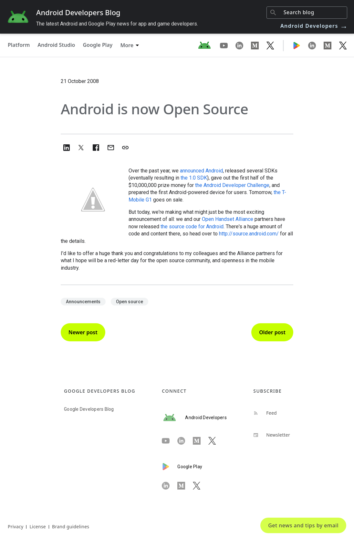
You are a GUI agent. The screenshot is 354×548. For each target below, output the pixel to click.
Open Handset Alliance (227, 219)
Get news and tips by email (303, 525)
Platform (19, 44)
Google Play (97, 44)
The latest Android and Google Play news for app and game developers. (117, 24)
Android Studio (56, 44)
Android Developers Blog (78, 12)
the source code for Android (192, 226)
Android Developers (314, 25)
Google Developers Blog (89, 409)
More (126, 45)
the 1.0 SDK (194, 178)
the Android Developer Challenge (232, 185)
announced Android (201, 171)
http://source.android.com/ (249, 234)
